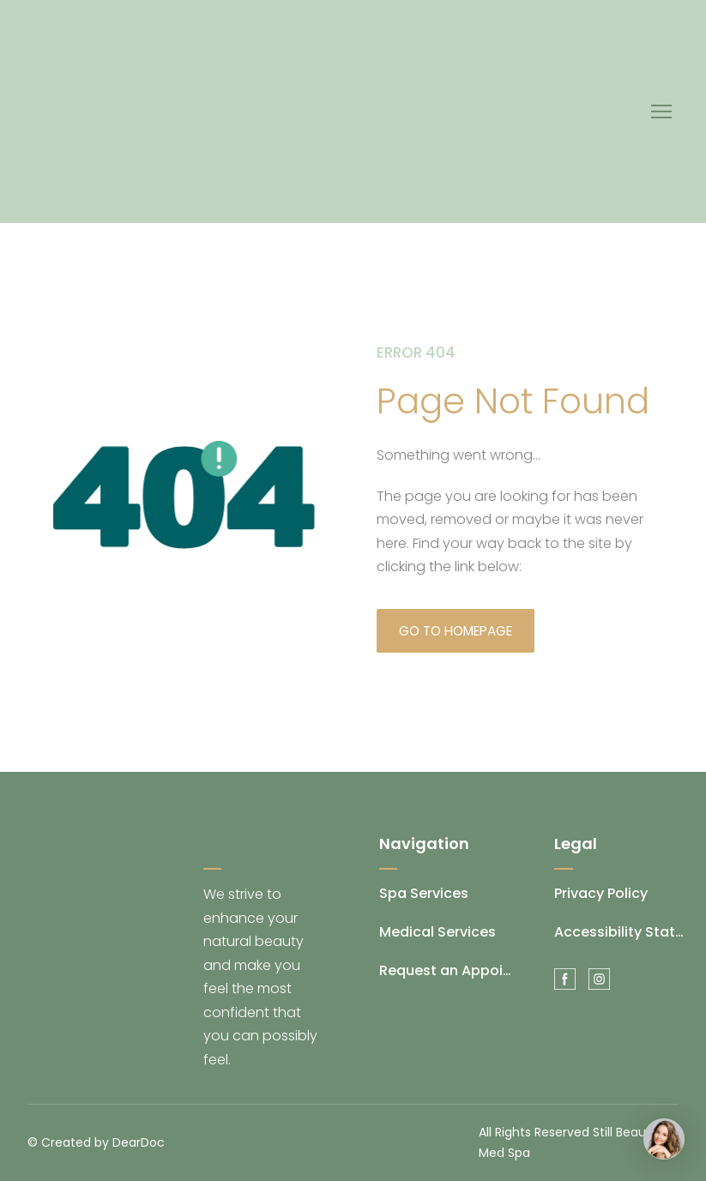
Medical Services (437, 932)
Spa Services (423, 893)
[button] (455, 631)
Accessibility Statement (620, 932)
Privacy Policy (601, 893)
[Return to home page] (172, 111)
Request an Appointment (445, 970)
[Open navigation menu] (661, 111)
